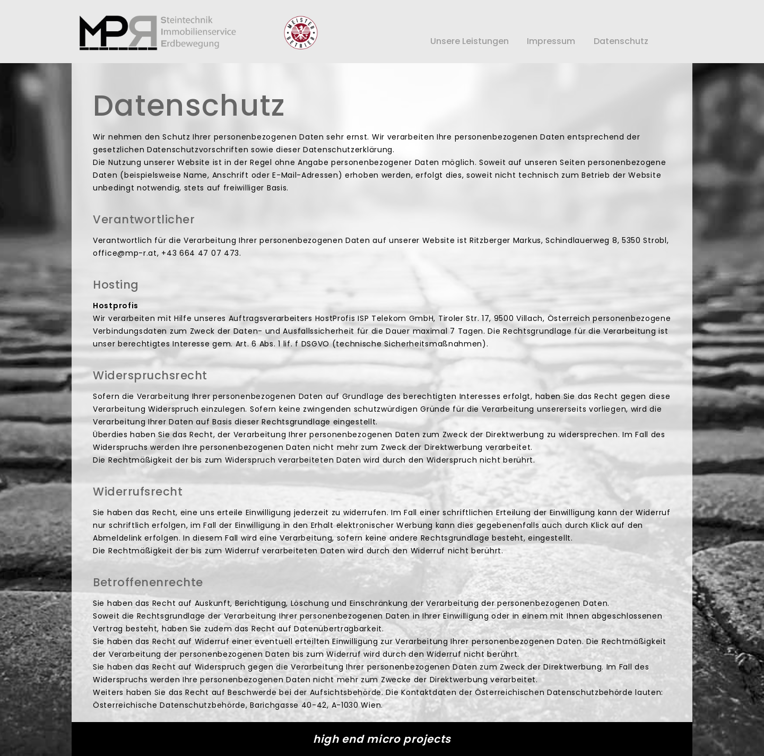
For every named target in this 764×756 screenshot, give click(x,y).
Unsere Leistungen (469, 41)
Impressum (551, 41)
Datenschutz (621, 41)
